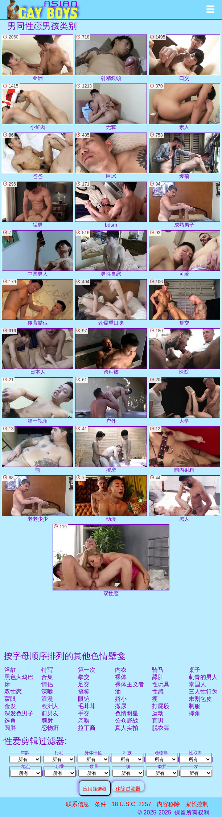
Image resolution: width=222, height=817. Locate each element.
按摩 (111, 449)
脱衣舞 (160, 728)
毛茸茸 (86, 706)
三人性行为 (203, 691)
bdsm (111, 205)
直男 (158, 721)
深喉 (47, 691)
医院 (184, 351)
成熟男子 (184, 205)
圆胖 (10, 728)
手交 (84, 713)
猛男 (37, 205)
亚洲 (37, 57)
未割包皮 (200, 699)
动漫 (111, 498)
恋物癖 (50, 728)
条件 (100, 804)
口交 (184, 57)
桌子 (194, 670)
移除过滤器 (128, 788)
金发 (10, 706)
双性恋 (13, 691)
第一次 (86, 670)
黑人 (184, 498)
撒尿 (121, 706)
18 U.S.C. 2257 (131, 804)
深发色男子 (18, 713)
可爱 (184, 253)
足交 (84, 684)
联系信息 (77, 804)
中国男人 (37, 253)
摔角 (194, 713)
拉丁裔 (86, 728)
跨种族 (111, 351)
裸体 (121, 677)
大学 (184, 400)
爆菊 (184, 156)
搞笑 (84, 691)
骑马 (158, 670)
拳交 (84, 677)
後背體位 (37, 302)
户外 (111, 400)
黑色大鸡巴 (18, 677)
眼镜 (84, 699)
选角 (10, 721)
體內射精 (184, 449)
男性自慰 (111, 253)
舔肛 (158, 677)
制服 (194, 706)
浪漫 (47, 699)
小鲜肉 (37, 107)
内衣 (121, 670)
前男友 (50, 713)
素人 (184, 107)
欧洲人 (50, 706)
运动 (158, 713)
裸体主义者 (129, 684)
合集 (47, 677)
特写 (47, 670)
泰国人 (197, 684)
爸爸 (37, 156)
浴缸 (10, 670)
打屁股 (160, 706)
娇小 (121, 699)
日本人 (37, 351)
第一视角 (37, 400)
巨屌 (111, 156)
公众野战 (126, 721)
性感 (158, 691)
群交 (184, 302)
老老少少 (37, 498)
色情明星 (126, 713)
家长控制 (197, 804)
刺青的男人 (203, 677)
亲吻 (84, 721)
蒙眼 (10, 699)
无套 (111, 107)
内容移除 (168, 804)
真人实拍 (126, 728)
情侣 (47, 684)
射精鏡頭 (111, 57)
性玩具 (160, 684)
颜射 (47, 721)
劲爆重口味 (111, 302)
